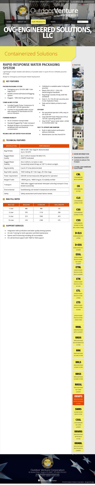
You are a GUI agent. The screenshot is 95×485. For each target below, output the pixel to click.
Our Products (38, 22)
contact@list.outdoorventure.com (82, 2)
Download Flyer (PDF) (81, 159)
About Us (21, 22)
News (53, 22)
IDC (93, 483)
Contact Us (12, 26)
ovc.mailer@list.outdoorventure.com (47, 475)
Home (9, 22)
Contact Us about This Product (82, 162)
